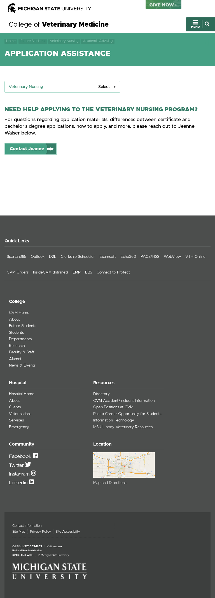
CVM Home (19, 313)
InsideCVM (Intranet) (50, 272)
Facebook (21, 456)
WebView (172, 257)
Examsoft (107, 257)
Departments (20, 339)
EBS (88, 272)
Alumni (15, 359)
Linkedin (19, 482)
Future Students (32, 41)
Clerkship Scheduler (78, 257)
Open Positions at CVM (113, 407)
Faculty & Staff (21, 352)
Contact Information (27, 525)
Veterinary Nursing (64, 41)
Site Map (18, 531)
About (14, 319)
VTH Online (195, 257)
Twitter (17, 465)
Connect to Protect (113, 272)
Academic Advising (98, 41)
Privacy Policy (40, 531)
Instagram (20, 474)
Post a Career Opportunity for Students (127, 414)
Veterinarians (20, 414)
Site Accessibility (68, 531)
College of (59, 24)
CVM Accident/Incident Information (124, 401)
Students (16, 333)
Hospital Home (21, 394)
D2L (52, 257)
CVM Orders (18, 272)
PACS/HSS (150, 257)
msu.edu (57, 547)
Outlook (38, 257)
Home (11, 41)
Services (16, 420)
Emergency (19, 427)
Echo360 (128, 257)
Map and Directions (109, 483)
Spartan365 (16, 257)
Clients (15, 407)
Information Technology (113, 420)
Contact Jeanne (27, 149)
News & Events (22, 365)
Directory (101, 394)
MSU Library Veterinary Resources (123, 427)
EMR (77, 272)
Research (17, 346)
